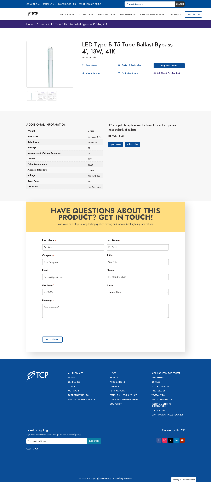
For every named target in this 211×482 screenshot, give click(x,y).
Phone (111, 270)
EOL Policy (116, 404)
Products (67, 14)
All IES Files (132, 144)
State (110, 285)
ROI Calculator (160, 386)
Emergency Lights (78, 395)
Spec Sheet (91, 65)
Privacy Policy (105, 478)
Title (110, 255)
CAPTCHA (32, 448)
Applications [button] (106, 14)
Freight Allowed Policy (123, 395)
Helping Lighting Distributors (161, 405)
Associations (117, 382)
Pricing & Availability (131, 65)
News (113, 373)
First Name (49, 240)
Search (180, 4)
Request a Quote (169, 65)
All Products (75, 373)
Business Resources (152, 14)
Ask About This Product (168, 73)
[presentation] (64, 327)
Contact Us (193, 14)
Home (29, 24)
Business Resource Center (166, 373)
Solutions (86, 14)
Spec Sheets (158, 378)
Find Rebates (158, 391)
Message (48, 300)
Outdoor (73, 391)
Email (46, 270)
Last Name (113, 240)
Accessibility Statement (122, 478)
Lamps (71, 378)
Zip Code (48, 285)
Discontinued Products (81, 399)
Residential (49, 4)
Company (175, 14)
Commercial (33, 4)
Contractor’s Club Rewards (167, 415)
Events (114, 378)
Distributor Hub (67, 4)
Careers (114, 386)
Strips (71, 386)
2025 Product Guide (90, 4)
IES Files (156, 382)
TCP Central (158, 410)
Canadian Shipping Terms (124, 399)
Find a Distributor (130, 73)
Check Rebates (93, 73)
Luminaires (74, 382)
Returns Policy (118, 391)
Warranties (158, 395)
